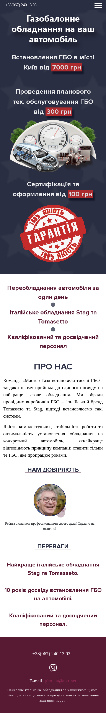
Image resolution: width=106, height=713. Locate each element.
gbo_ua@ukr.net (61, 680)
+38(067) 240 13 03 (21, 5)
